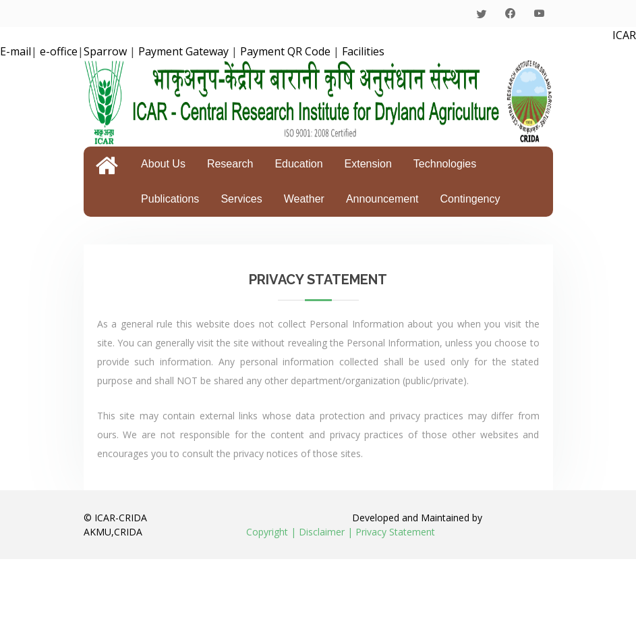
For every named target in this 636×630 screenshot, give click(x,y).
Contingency (470, 199)
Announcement (382, 199)
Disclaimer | (326, 531)
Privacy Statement (395, 531)
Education (298, 163)
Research (230, 163)
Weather (304, 199)
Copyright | (271, 531)
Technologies (444, 163)
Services (241, 199)
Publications (170, 199)
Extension (368, 163)
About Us (163, 163)
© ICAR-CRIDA (115, 517)
